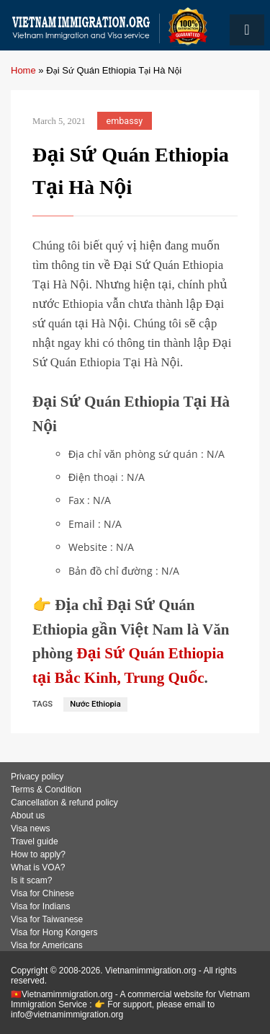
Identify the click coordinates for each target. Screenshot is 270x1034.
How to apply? (38, 854)
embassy (125, 120)
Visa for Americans (47, 945)
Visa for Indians (41, 906)
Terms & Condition (46, 790)
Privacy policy (37, 777)
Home (23, 70)
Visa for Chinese (42, 893)
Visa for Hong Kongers (54, 932)
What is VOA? (38, 867)
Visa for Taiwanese (47, 919)
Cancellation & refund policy (64, 802)
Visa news (30, 828)
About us (28, 815)
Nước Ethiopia (95, 704)
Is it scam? (31, 880)
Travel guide (34, 841)
